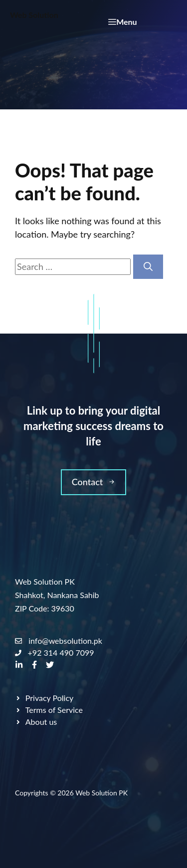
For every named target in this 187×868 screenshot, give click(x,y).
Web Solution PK (101, 792)
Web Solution (34, 14)
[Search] (148, 267)
